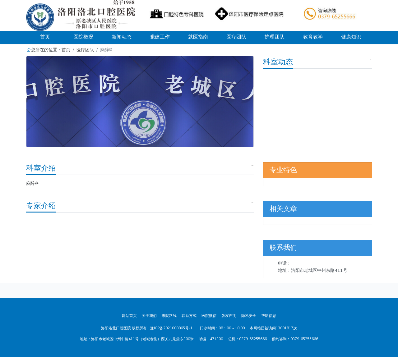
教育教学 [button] (313, 37)
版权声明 (228, 315)
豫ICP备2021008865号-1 (171, 328)
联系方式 (189, 315)
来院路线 (169, 315)
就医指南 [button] (198, 37)
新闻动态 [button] (122, 37)
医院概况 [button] (83, 37)
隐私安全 (248, 315)
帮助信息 (268, 315)
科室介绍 (41, 168)
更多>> (371, 59)
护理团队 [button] (275, 37)
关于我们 (149, 315)
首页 (52, 36)
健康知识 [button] (351, 37)
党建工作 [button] (160, 37)
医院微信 (208, 315)
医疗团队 (85, 50)
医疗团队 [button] (236, 37)
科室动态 (278, 62)
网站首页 (129, 315)
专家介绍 (41, 206)
